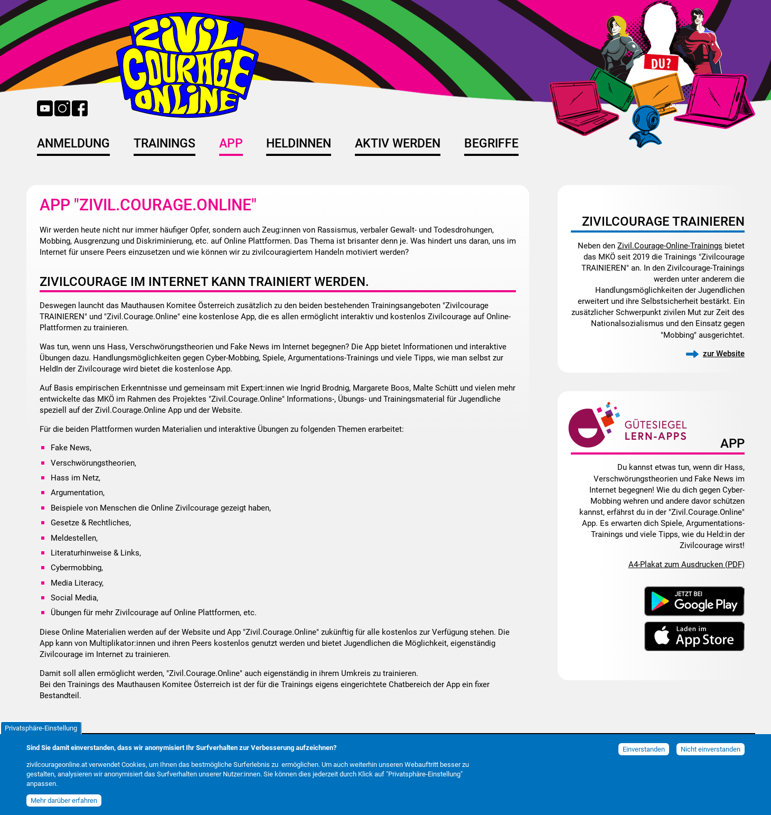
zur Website (724, 353)
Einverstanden (644, 753)
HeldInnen (298, 143)
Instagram (62, 108)
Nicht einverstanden (710, 753)
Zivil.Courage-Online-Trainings (669, 246)
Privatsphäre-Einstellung (41, 732)
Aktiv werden (397, 143)
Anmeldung (73, 143)
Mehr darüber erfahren (64, 805)
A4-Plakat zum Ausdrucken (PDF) (686, 564)
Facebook (80, 108)
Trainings (164, 143)
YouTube (45, 108)
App (231, 143)
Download (727, 591)
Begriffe (491, 143)
